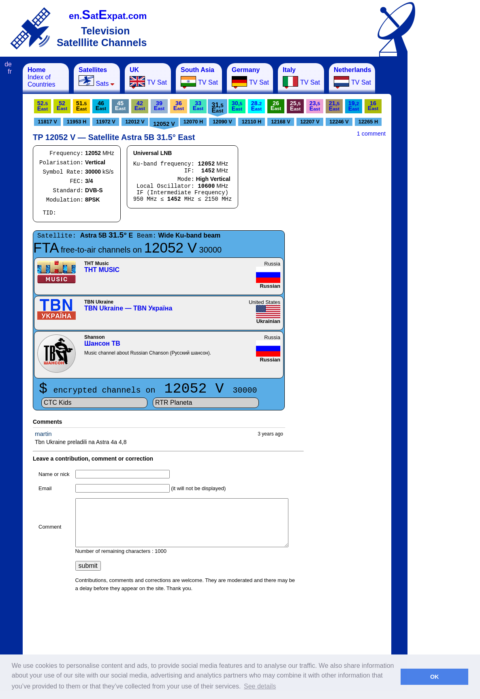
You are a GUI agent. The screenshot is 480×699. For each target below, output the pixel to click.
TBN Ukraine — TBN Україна (128, 308)
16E (373, 105)
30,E (237, 106)
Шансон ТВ (102, 343)
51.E (81, 106)
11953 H (76, 122)
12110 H (251, 122)
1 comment (371, 133)
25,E (295, 106)
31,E (217, 108)
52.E (42, 106)
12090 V (222, 122)
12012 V (135, 122)
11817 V (47, 122)
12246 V (339, 122)
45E (120, 105)
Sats (97, 76)
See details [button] (260, 686)
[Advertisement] (447, 184)
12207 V (310, 122)
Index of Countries (41, 77)
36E (178, 105)
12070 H (193, 122)
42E (139, 105)
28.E (256, 106)
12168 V (280, 122)
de (8, 64)
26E (276, 105)
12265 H (368, 122)
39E (159, 105)
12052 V (164, 124)
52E (62, 105)
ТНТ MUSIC (101, 269)
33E (198, 105)
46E (101, 105)
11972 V (105, 122)
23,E (314, 106)
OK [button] (434, 677)
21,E (334, 106)
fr (10, 71)
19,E (353, 106)
